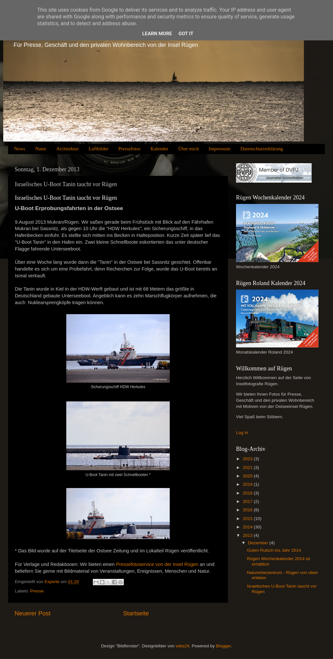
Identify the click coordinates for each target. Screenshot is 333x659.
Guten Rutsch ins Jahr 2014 (274, 550)
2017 (248, 501)
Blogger (223, 645)
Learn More (157, 34)
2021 (248, 467)
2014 (248, 527)
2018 (248, 493)
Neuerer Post (32, 613)
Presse (37, 591)
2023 (248, 458)
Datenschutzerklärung (262, 148)
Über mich (188, 148)
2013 (248, 535)
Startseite (136, 613)
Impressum (220, 148)
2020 (248, 475)
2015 (248, 518)
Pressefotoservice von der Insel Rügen (157, 564)
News (19, 148)
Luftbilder (98, 148)
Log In (242, 432)
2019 (248, 484)
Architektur (67, 148)
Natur (40, 148)
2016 (248, 509)
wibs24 (182, 645)
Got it (185, 34)
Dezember (258, 542)
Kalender (159, 148)
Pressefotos (129, 148)
